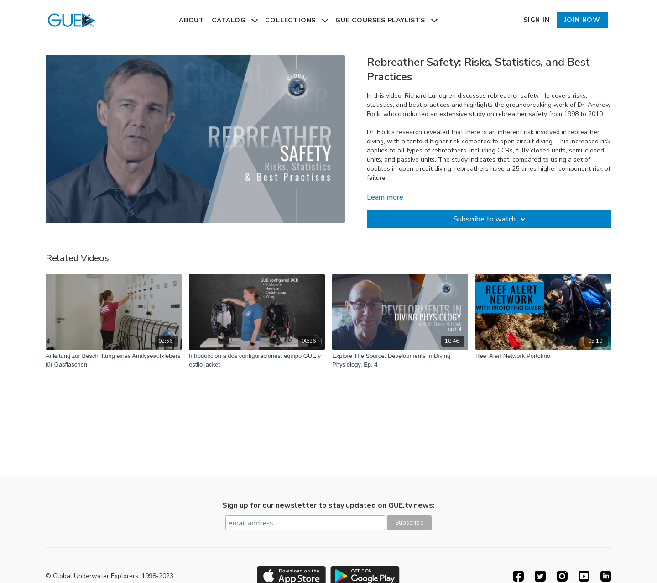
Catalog (235, 20)
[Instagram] (562, 576)
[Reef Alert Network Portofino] (543, 356)
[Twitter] (540, 576)
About (191, 20)
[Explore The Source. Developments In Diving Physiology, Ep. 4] (400, 360)
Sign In (536, 20)
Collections (296, 20)
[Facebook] (518, 576)
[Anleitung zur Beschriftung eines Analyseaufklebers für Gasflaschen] (114, 360)
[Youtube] (584, 576)
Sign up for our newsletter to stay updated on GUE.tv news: (328, 505)
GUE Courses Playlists (386, 20)
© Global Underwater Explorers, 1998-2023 (109, 576)
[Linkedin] (605, 576)
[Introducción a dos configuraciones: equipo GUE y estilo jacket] (257, 360)
